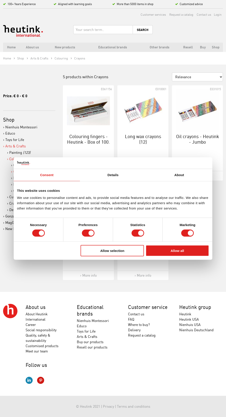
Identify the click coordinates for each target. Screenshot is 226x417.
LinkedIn (29, 380)
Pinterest (40, 380)
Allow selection (112, 251)
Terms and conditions (133, 406)
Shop (9, 119)
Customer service (148, 307)
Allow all (177, 251)
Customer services (153, 14)
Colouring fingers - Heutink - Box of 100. (88, 139)
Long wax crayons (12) (143, 139)
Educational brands (90, 310)
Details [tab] (113, 175)
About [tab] (179, 175)
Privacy (108, 406)
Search (143, 30)
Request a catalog (181, 14)
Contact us (204, 14)
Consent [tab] (47, 175)
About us (35, 307)
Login (218, 14)
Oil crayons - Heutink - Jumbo (197, 139)
